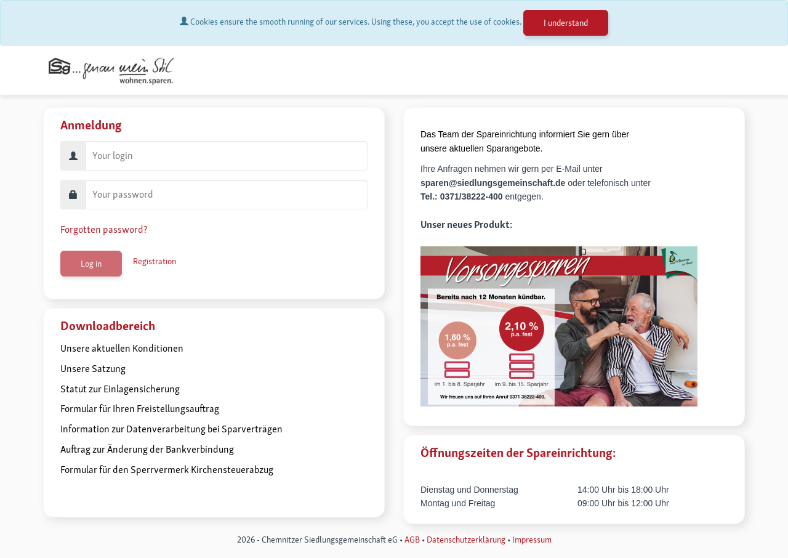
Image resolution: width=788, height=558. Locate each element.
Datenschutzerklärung (466, 539)
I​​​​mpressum (532, 539)
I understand (566, 22)
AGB (412, 539)
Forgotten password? (103, 229)
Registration (154, 261)
